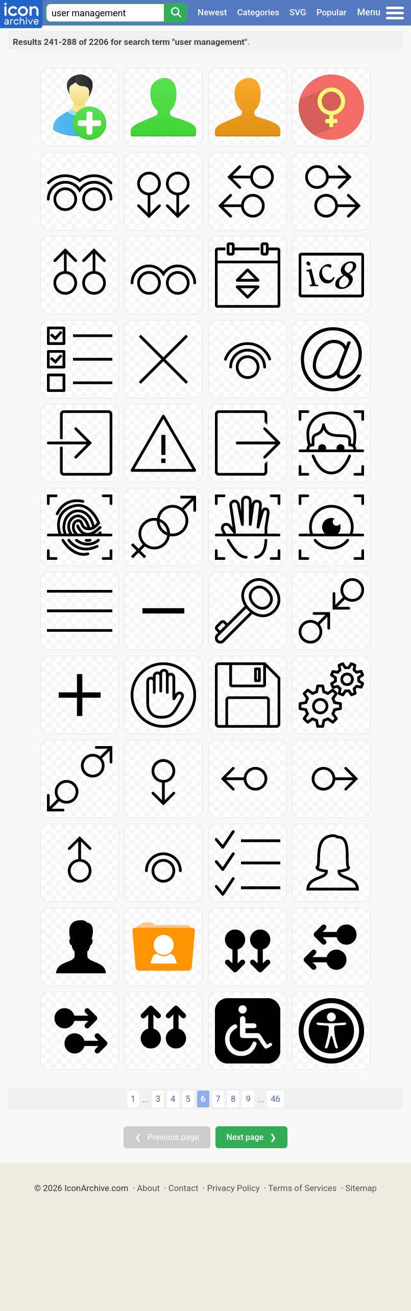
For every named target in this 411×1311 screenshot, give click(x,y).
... (145, 1099)
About (148, 1188)
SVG (297, 12)
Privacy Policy (233, 1188)
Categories (258, 12)
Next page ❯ (251, 1137)
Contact (183, 1188)
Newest (212, 12)
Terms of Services (302, 1188)
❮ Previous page (167, 1137)
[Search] (175, 12)
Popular (332, 12)
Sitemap (361, 1188)
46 (275, 1099)
